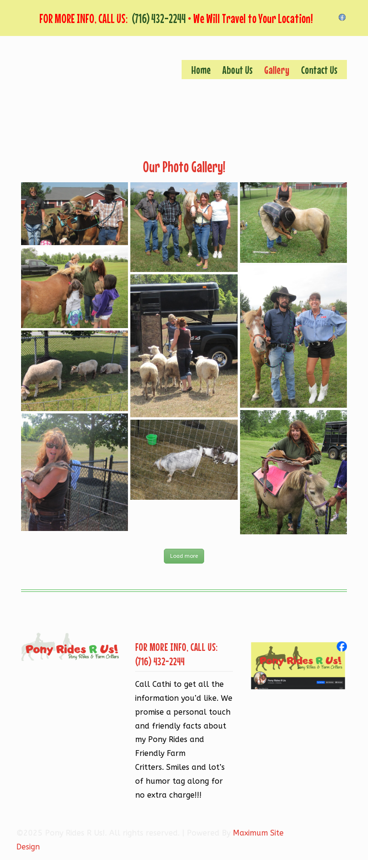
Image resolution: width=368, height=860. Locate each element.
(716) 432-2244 (159, 18)
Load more (184, 556)
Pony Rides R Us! (126, 99)
